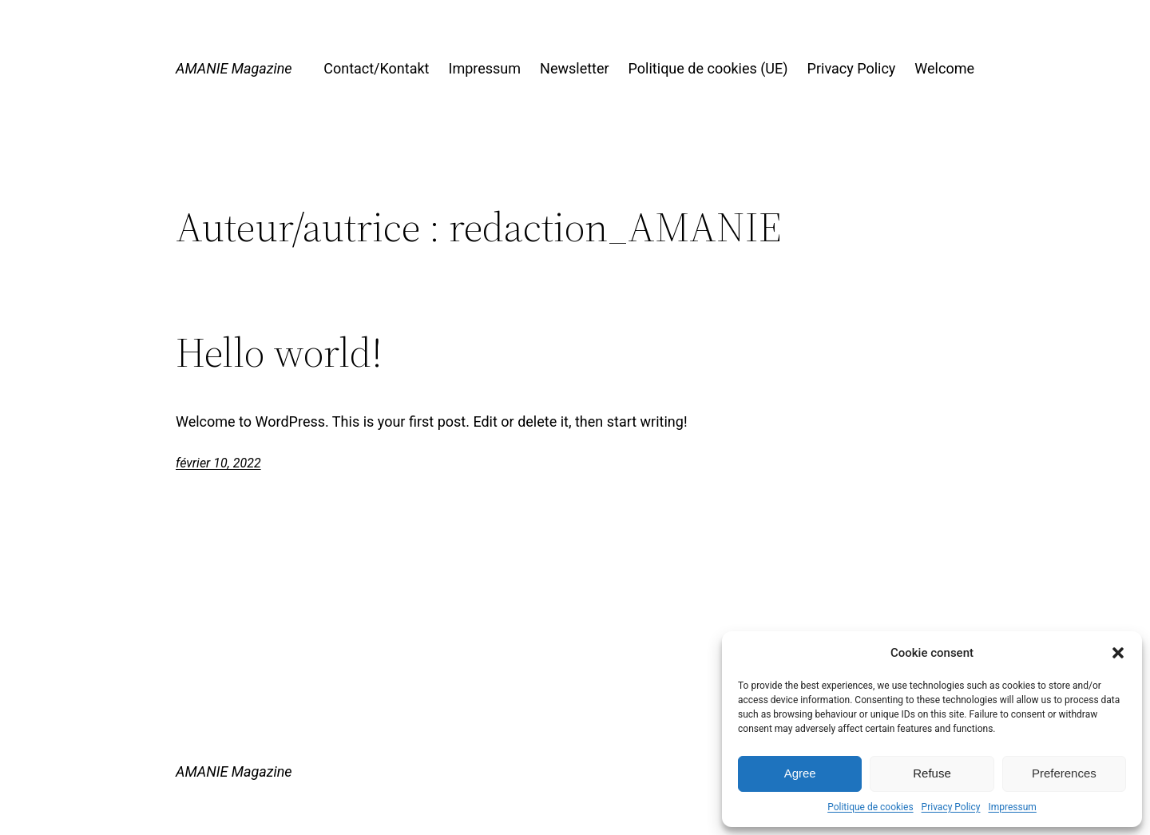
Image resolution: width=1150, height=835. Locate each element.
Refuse (932, 773)
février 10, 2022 (218, 463)
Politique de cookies (870, 807)
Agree (800, 773)
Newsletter (574, 68)
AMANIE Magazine (234, 68)
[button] (1118, 653)
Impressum (1012, 807)
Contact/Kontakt (376, 68)
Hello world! (279, 352)
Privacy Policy (951, 807)
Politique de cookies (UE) (708, 68)
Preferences (1064, 773)
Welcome (944, 68)
